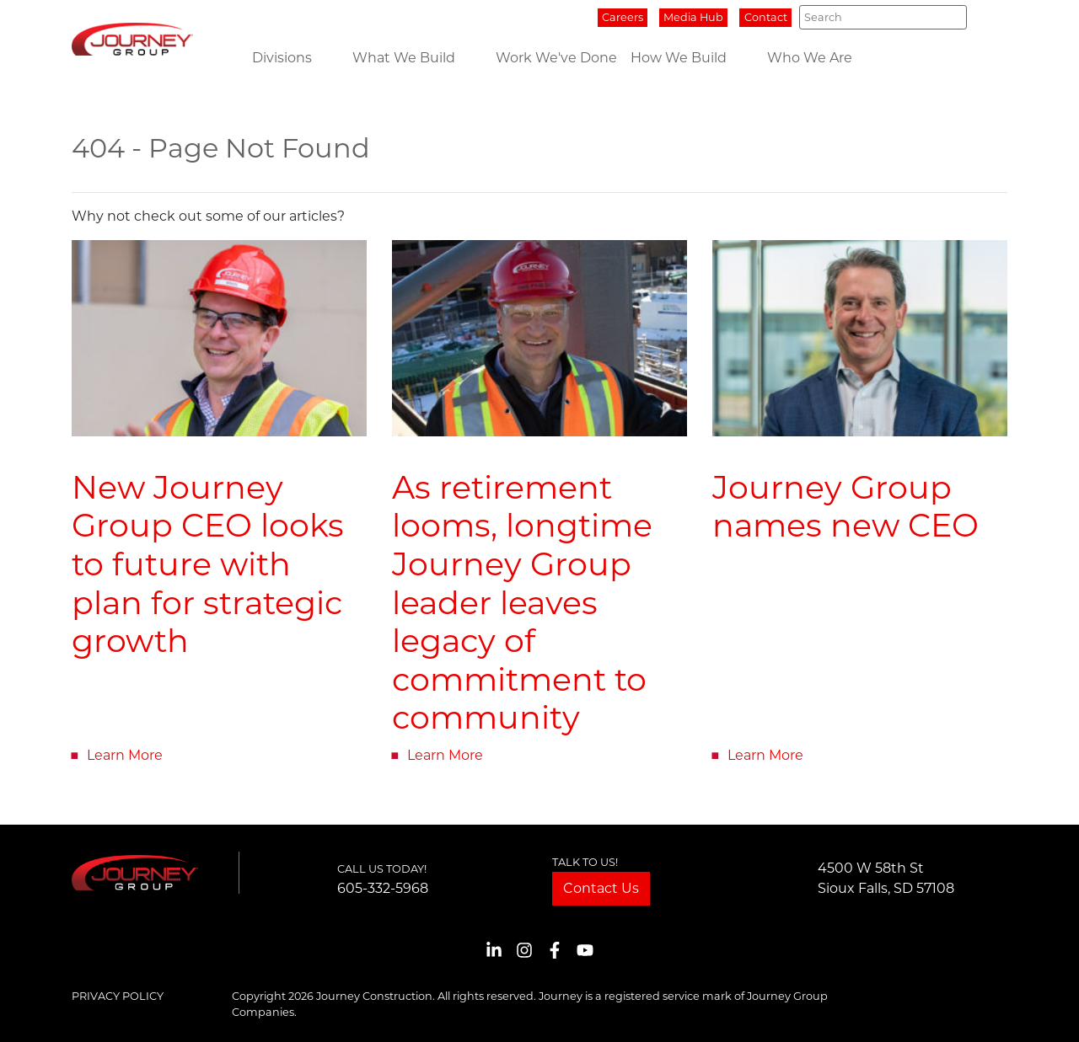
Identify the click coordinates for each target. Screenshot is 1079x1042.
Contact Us (601, 888)
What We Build (403, 58)
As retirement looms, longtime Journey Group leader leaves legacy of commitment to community (522, 602)
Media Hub (693, 17)
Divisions (282, 58)
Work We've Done (556, 58)
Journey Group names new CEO (845, 506)
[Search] (883, 17)
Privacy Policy (118, 996)
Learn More (125, 755)
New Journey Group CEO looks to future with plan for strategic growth (208, 564)
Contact (765, 17)
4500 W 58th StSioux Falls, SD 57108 (886, 878)
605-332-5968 (382, 888)
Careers (622, 17)
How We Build (679, 58)
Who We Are (809, 58)
